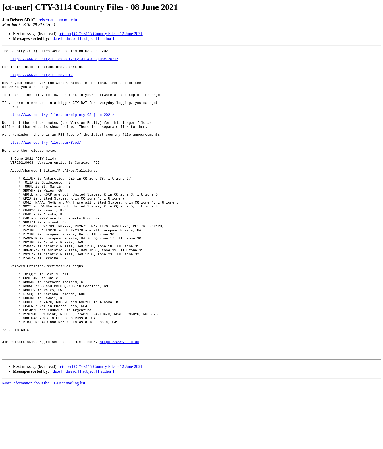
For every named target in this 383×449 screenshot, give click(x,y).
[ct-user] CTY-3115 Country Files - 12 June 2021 (100, 33)
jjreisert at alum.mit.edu (56, 20)
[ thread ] (71, 38)
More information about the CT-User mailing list (43, 444)
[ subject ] (88, 38)
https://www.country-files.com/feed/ (44, 161)
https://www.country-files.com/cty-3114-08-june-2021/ (64, 61)
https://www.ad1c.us (119, 400)
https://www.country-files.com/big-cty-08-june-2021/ (61, 128)
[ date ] (56, 38)
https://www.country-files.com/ (41, 80)
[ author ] (106, 38)
